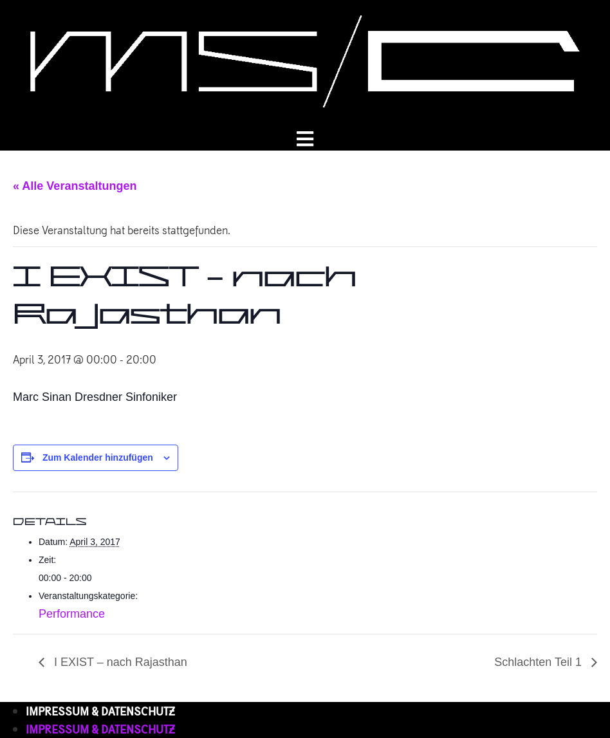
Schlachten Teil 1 (539, 662)
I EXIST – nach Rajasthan (119, 662)
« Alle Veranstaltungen (74, 186)
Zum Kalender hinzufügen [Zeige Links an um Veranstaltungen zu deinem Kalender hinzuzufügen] (97, 457)
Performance (72, 613)
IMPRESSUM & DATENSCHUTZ (100, 711)
